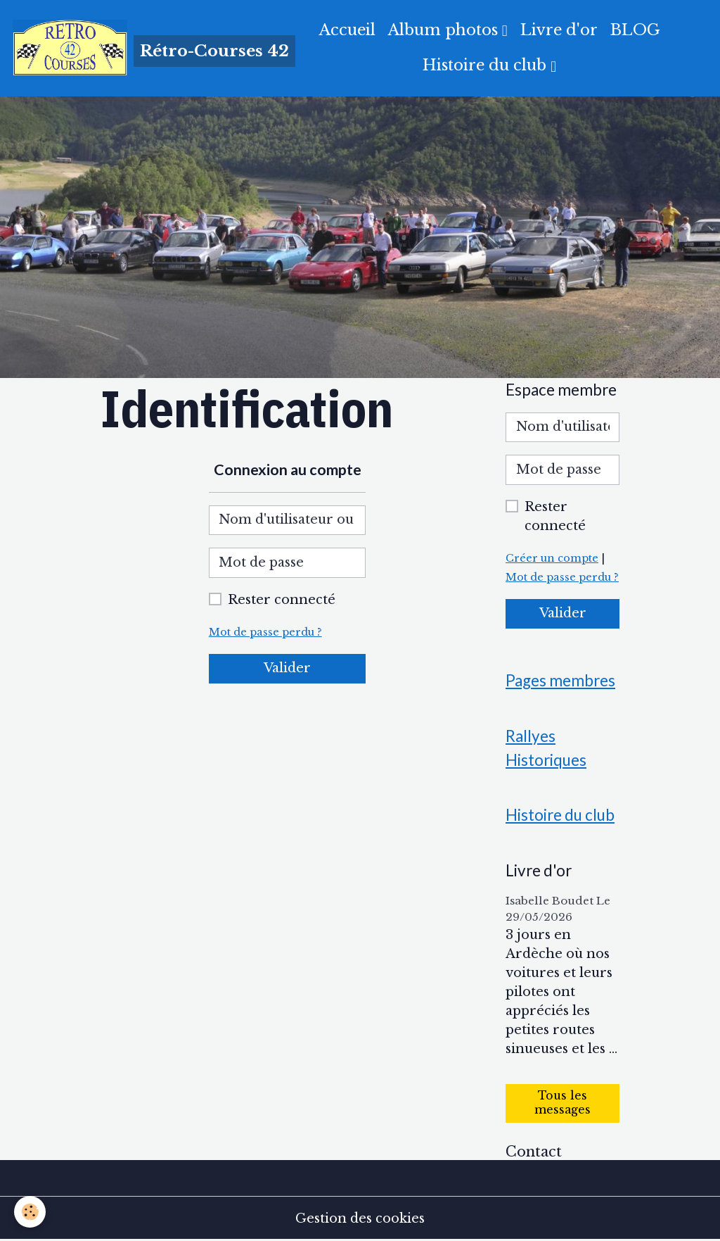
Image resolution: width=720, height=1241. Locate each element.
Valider (287, 668)
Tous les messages (562, 1102)
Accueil (347, 29)
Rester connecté (281, 599)
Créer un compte (552, 558)
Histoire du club (487, 65)
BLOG (635, 29)
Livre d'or (559, 29)
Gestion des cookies (360, 1218)
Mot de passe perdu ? (265, 632)
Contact (534, 1151)
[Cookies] (30, 1212)
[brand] (136, 48)
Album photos (445, 29)
